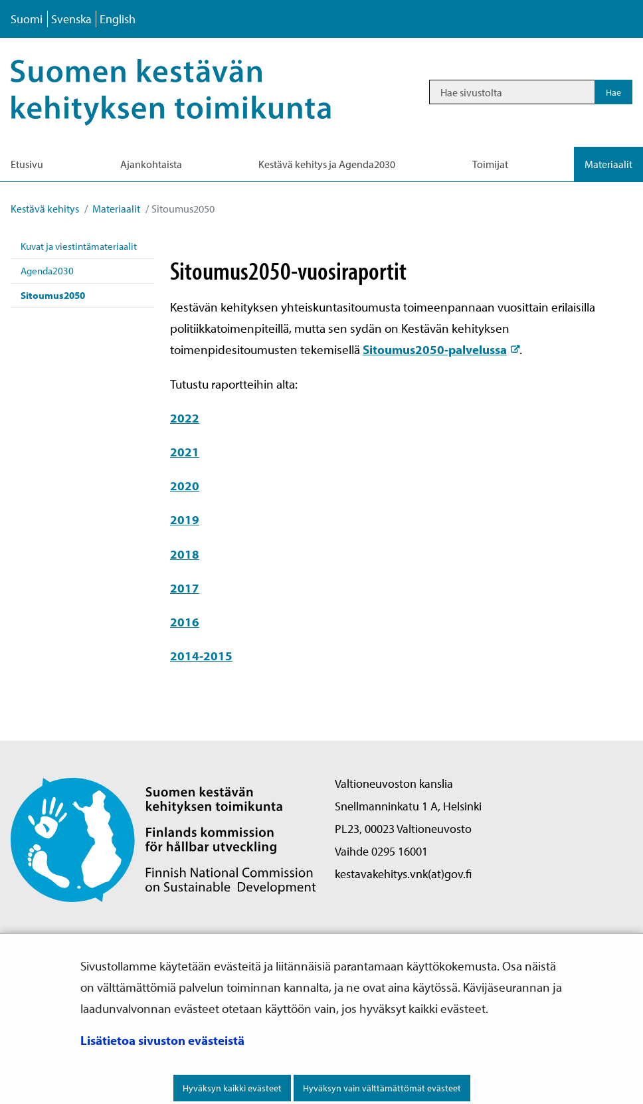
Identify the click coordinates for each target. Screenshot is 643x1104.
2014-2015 (201, 656)
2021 (184, 452)
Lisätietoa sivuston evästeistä (162, 1040)
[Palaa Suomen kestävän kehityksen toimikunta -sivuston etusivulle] (163, 838)
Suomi (27, 19)
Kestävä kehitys (45, 208)
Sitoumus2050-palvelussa (441, 349)
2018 (184, 554)
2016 (184, 622)
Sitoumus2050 (53, 295)
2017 (184, 588)
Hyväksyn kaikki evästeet (232, 1088)
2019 (184, 519)
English (118, 19)
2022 (184, 418)
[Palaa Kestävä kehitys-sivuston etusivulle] (189, 92)
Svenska (71, 19)
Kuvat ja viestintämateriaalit (79, 246)
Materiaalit (115, 208)
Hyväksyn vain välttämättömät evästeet (382, 1088)
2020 (184, 486)
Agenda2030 (47, 270)
